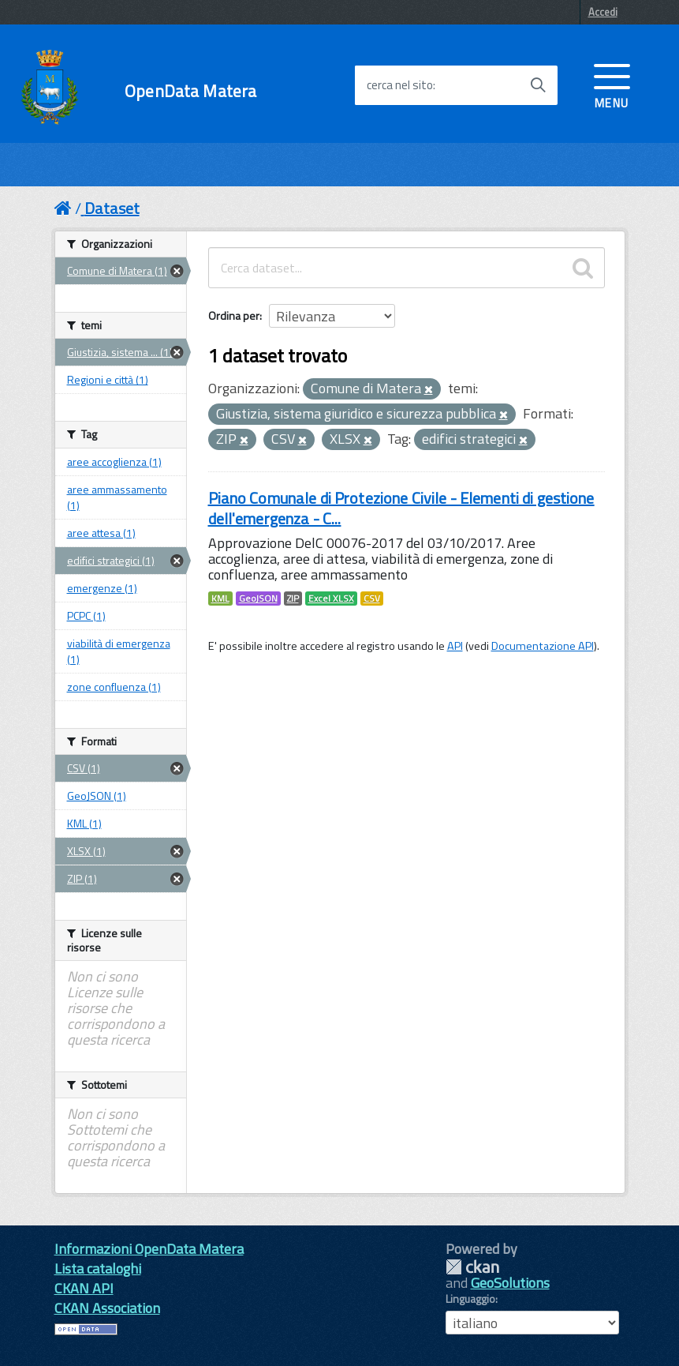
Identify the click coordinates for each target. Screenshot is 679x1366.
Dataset (112, 208)
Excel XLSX (331, 598)
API (455, 646)
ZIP (293, 598)
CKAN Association (107, 1308)
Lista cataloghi (97, 1268)
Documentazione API (542, 646)
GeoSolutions (510, 1282)
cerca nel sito (400, 85)
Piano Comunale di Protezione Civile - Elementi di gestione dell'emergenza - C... (401, 508)
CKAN (472, 1267)
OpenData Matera (190, 91)
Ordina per (233, 315)
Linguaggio (470, 1299)
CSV (372, 598)
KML (220, 598)
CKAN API (84, 1288)
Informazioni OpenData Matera (149, 1248)
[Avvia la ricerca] (538, 85)
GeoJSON (258, 598)
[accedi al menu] (612, 84)
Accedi (602, 12)
